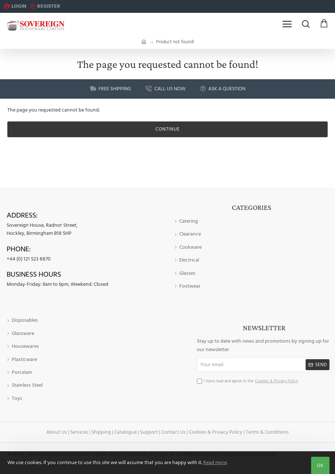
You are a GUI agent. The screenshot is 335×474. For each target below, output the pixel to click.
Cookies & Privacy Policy (215, 432)
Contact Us (173, 432)
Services (79, 432)
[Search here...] (305, 24)
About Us (56, 432)
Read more (215, 462)
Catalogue (125, 432)
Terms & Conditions (267, 432)
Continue (167, 129)
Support (149, 432)
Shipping (101, 432)
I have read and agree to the (248, 381)
